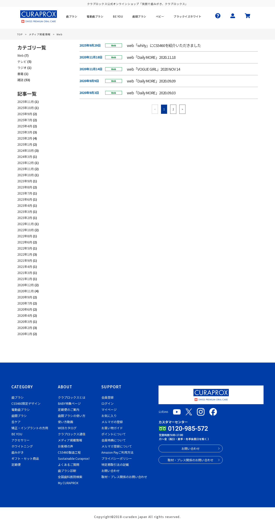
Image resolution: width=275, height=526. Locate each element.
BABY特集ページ (69, 403)
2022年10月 (25, 230)
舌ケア (16, 421)
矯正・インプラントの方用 (29, 428)
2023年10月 (25, 175)
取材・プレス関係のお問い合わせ (124, 476)
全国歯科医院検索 (70, 476)
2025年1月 (24, 144)
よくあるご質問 (68, 464)
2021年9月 (24, 260)
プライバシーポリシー (116, 458)
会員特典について (113, 440)
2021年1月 (24, 278)
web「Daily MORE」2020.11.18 (151, 57)
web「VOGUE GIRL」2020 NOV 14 (153, 69)
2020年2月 (24, 327)
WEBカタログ (67, 428)
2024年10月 (25, 150)
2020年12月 (25, 285)
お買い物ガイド (112, 428)
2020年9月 (24, 297)
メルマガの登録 (112, 421)
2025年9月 (24, 114)
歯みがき (17, 452)
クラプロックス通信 (71, 434)
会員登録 (107, 397)
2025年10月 (25, 107)
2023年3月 (24, 211)
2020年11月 (25, 291)
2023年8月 (24, 187)
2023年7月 (24, 193)
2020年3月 (24, 321)
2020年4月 (24, 315)
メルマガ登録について (116, 446)
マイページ (109, 409)
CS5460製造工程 (69, 452)
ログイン (107, 403)
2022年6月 (24, 242)
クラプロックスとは (71, 397)
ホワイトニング (22, 446)
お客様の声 (65, 446)
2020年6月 (24, 309)
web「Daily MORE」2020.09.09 (151, 81)
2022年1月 (24, 254)
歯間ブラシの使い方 (71, 415)
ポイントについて (113, 434)
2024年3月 (24, 156)
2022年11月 (25, 223)
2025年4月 (24, 126)
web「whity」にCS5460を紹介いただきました (164, 45)
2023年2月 (24, 217)
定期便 (16, 464)
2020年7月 (24, 303)
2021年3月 (24, 272)
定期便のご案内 (68, 409)
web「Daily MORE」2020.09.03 (151, 93)
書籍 (20, 73)
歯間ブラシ (19, 415)
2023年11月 (25, 168)
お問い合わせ (110, 470)
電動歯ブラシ (20, 409)
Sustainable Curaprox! (74, 458)
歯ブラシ (17, 397)
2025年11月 (25, 101)
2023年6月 (24, 199)
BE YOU (16, 434)
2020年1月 (24, 333)
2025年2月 (24, 138)
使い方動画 (65, 421)
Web (20, 55)
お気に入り (109, 415)
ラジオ (22, 67)
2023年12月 (25, 162)
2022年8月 (24, 236)
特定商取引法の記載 (115, 464)
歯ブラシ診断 (67, 470)
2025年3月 (24, 132)
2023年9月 (24, 181)
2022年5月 (24, 248)
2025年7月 (24, 120)
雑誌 (20, 80)
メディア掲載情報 (70, 440)
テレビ (22, 61)
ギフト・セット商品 (25, 458)
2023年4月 (24, 205)
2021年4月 (24, 266)
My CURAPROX (68, 483)
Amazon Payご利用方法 (117, 452)
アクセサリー (20, 440)
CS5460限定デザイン (25, 403)
